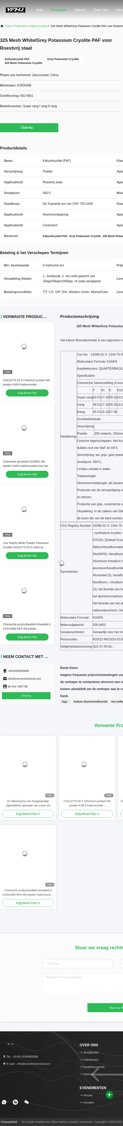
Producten (59, 10)
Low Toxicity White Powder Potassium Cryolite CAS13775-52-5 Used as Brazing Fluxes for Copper (26, 547)
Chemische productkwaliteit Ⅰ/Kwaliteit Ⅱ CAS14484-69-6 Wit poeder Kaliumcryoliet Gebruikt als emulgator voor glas (27, 893)
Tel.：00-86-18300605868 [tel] (20, 1056)
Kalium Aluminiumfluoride (91, 701)
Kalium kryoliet (38, 26)
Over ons (101, 10)
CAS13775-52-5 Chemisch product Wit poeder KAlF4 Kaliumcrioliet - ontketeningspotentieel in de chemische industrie (87, 804)
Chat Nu (29, 127)
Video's (80, 10)
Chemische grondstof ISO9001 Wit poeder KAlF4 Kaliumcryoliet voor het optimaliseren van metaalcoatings (25, 466)
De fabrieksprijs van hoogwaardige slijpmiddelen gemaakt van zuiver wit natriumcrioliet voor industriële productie (28, 804)
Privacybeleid (9, 1121)
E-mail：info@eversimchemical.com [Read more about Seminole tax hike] (26, 1063)
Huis (39, 10)
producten (20, 26)
